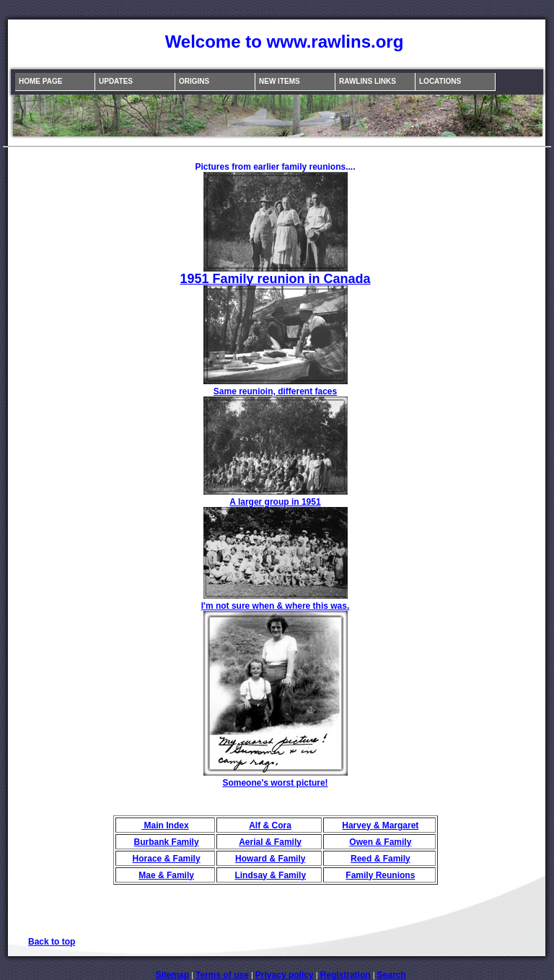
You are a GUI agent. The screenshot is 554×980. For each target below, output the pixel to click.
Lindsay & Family (270, 875)
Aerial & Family (270, 842)
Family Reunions (380, 875)
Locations (440, 81)
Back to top (51, 942)
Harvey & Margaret (380, 825)
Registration (345, 975)
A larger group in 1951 (274, 502)
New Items (279, 81)
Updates (116, 81)
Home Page (40, 81)
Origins (194, 81)
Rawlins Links (367, 81)
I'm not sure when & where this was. (275, 606)
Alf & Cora (270, 825)
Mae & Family (166, 875)
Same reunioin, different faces (275, 391)
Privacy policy (284, 975)
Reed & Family (380, 859)
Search (391, 975)
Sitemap (172, 975)
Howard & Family (270, 859)
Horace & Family (167, 859)
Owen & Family (380, 842)
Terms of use (222, 975)
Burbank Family (166, 842)
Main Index (164, 825)
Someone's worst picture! (274, 783)
